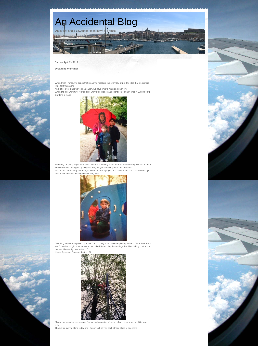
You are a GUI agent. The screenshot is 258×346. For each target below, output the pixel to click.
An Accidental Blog (96, 21)
